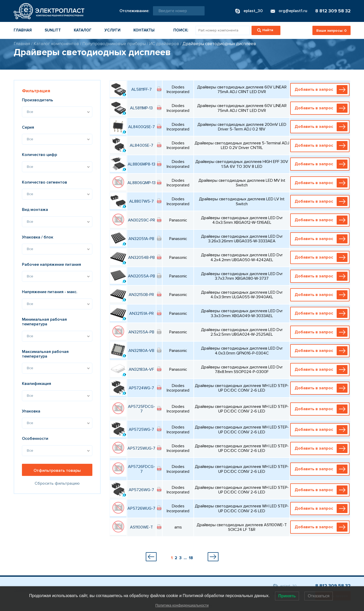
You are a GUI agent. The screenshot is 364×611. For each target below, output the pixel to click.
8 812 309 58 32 (333, 11)
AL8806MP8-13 (141, 164)
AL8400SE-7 (141, 145)
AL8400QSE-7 (141, 126)
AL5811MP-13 (141, 108)
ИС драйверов (164, 43)
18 (191, 557)
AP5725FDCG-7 (141, 409)
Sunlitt (53, 30)
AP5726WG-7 (141, 489)
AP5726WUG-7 (141, 508)
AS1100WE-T (141, 527)
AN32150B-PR (141, 294)
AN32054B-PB (141, 257)
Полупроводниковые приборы (114, 43)
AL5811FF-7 (141, 89)
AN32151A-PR (141, 313)
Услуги (112, 30)
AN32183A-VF (141, 369)
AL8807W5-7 (141, 201)
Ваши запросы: (331, 30)
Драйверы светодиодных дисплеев (219, 43)
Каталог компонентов (56, 43)
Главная (23, 30)
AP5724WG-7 (141, 388)
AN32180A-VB (141, 350)
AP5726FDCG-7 (141, 469)
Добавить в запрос (321, 89)
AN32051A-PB (141, 238)
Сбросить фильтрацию (57, 483)
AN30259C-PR (141, 220)
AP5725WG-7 (141, 429)
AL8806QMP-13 (141, 182)
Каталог (83, 30)
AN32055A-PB (141, 276)
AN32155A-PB (141, 332)
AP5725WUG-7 (141, 448)
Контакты (144, 30)
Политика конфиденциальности (182, 605)
